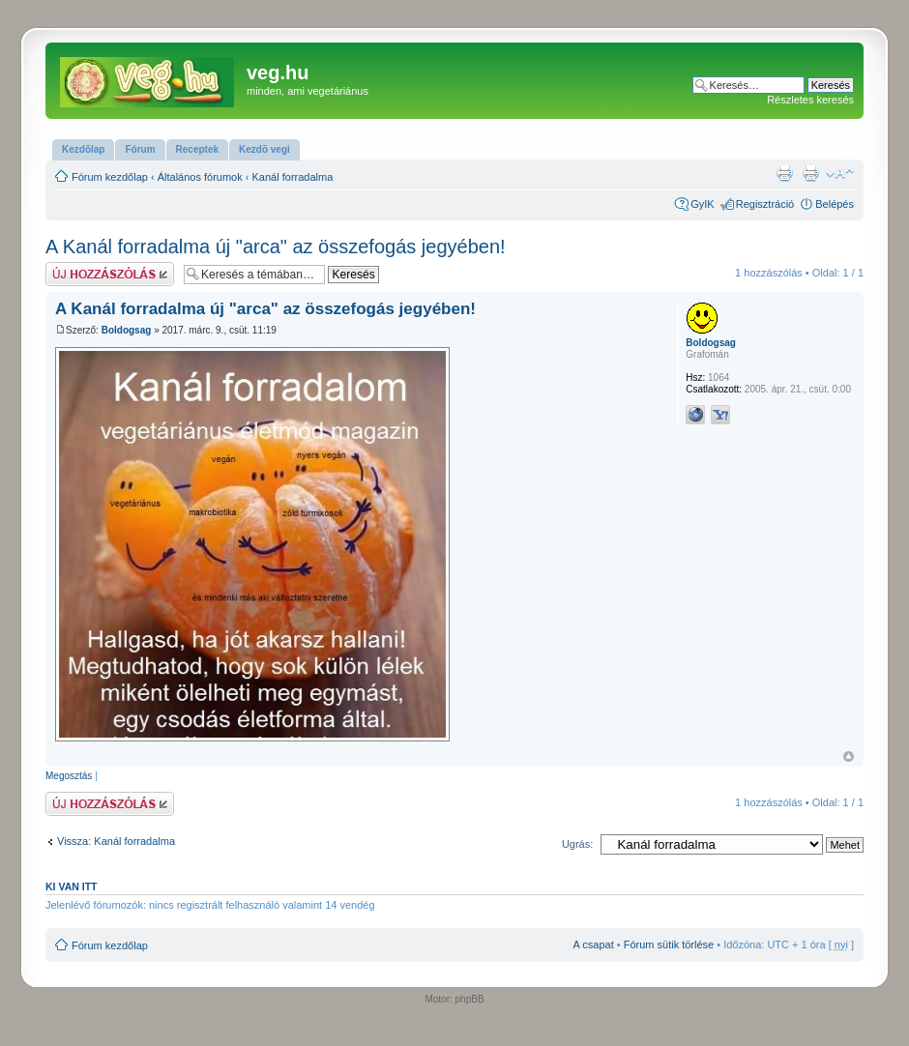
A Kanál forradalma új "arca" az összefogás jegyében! (275, 246)
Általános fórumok (200, 177)
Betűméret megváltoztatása (840, 173)
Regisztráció (765, 204)
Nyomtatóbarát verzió (810, 173)
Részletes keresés (810, 99)
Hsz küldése (109, 274)
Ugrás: (577, 844)
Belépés (834, 204)
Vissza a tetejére (848, 756)
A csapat (593, 944)
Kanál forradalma (293, 177)
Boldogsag (127, 330)
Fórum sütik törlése (669, 944)
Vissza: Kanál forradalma (116, 841)
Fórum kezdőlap (110, 177)
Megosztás (68, 775)
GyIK (702, 204)
